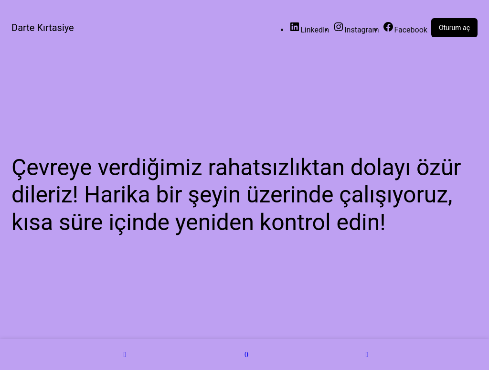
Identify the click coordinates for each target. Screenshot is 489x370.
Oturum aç (454, 28)
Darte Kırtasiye (42, 27)
